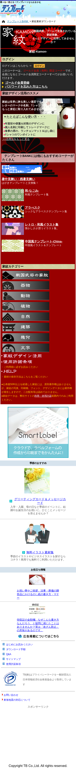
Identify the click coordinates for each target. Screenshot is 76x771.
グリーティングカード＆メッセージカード (40, 501)
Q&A (8, 654)
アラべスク (32, 207)
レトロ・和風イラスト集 (41, 224)
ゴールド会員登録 (17, 82)
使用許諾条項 (13, 664)
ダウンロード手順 (16, 649)
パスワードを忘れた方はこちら (26, 86)
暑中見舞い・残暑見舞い (18, 179)
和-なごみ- (32, 190)
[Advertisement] (38, 734)
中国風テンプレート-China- (43, 241)
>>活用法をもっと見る (16, 139)
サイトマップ (13, 659)
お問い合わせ (11, 695)
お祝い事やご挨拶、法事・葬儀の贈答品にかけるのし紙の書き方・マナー (38, 594)
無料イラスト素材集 (40, 552)
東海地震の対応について (17, 699)
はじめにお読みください (19, 644)
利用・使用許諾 (42, 395)
